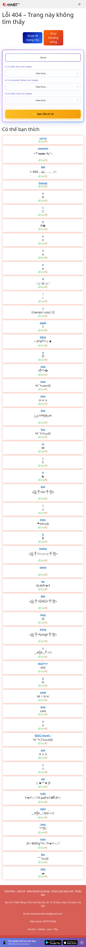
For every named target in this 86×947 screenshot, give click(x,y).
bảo (43, 486)
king (43, 615)
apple (43, 323)
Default (43, 183)
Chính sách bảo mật (62, 891)
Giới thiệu (10, 891)
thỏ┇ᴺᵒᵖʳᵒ (43, 663)
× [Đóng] (82, 942)
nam (43, 381)
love (43, 707)
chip (43, 366)
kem (43, 839)
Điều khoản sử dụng (38, 891)
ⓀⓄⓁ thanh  (43, 735)
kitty (43, 519)
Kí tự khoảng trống (53, 38)
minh (43, 692)
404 (43, 167)
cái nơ (43, 138)
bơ (42, 581)
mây (42, 869)
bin (43, 854)
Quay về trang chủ (32, 38)
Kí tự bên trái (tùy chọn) (18, 66)
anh (43, 750)
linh (43, 410)
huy (43, 429)
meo (43, 396)
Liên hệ (21, 891)
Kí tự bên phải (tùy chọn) (18, 93)
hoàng (43, 548)
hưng (43, 629)
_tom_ (43, 824)
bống (43, 337)
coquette (43, 148)
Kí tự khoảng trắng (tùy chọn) (21, 80)
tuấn (43, 793)
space (43, 567)
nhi (43, 779)
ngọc (43, 809)
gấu (43, 596)
